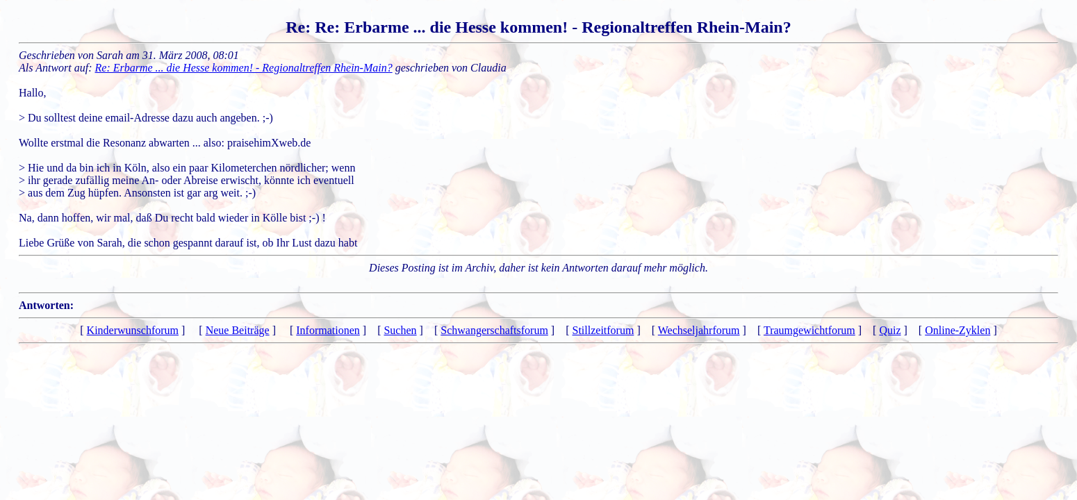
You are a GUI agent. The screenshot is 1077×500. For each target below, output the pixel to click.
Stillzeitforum (603, 330)
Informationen (328, 330)
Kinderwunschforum (133, 330)
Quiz (890, 330)
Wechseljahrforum (699, 330)
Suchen (400, 330)
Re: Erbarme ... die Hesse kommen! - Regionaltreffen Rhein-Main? (244, 68)
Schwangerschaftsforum (494, 330)
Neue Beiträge (238, 330)
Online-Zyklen (957, 330)
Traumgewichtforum (809, 330)
